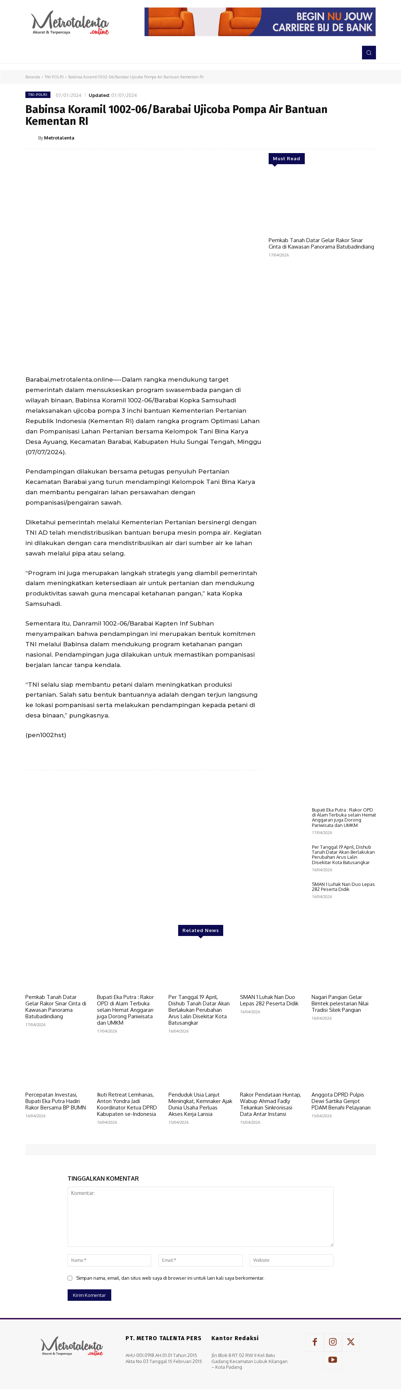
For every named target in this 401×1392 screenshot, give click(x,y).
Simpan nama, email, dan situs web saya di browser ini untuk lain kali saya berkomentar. (170, 1326)
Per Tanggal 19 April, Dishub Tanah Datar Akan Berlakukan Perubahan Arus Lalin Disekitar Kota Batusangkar (343, 902)
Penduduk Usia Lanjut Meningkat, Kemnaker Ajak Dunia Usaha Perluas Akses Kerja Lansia (200, 1152)
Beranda (32, 76)
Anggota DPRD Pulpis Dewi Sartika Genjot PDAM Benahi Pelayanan (341, 1149)
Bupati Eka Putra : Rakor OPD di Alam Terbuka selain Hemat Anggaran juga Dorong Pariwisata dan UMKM (344, 865)
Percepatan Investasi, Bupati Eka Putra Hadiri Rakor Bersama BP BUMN (55, 1149)
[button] (369, 52)
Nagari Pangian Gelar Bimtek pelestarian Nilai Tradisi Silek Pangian (340, 1052)
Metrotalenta (59, 138)
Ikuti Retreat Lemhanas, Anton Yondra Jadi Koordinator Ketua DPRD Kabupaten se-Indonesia (127, 1152)
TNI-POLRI (54, 76)
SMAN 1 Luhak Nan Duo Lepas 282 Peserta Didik (343, 935)
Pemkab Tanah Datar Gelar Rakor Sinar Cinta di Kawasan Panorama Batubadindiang (321, 243)
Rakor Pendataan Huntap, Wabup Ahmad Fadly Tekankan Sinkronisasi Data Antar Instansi (270, 1152)
